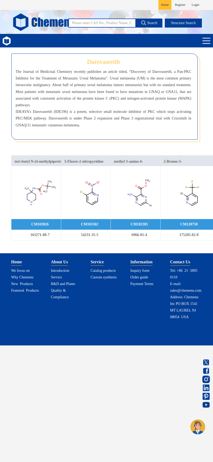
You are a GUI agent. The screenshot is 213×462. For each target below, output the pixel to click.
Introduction (60, 271)
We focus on (20, 271)
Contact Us (180, 262)
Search (149, 22)
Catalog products (103, 271)
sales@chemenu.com (185, 290)
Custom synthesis (104, 277)
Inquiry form (139, 271)
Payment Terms (141, 284)
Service (56, 277)
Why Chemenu (22, 277)
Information (141, 262)
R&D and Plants (63, 284)
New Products (22, 284)
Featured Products (25, 290)
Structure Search (183, 23)
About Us (59, 262)
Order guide (139, 277)
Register (180, 5)
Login (195, 5)
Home (165, 5)
